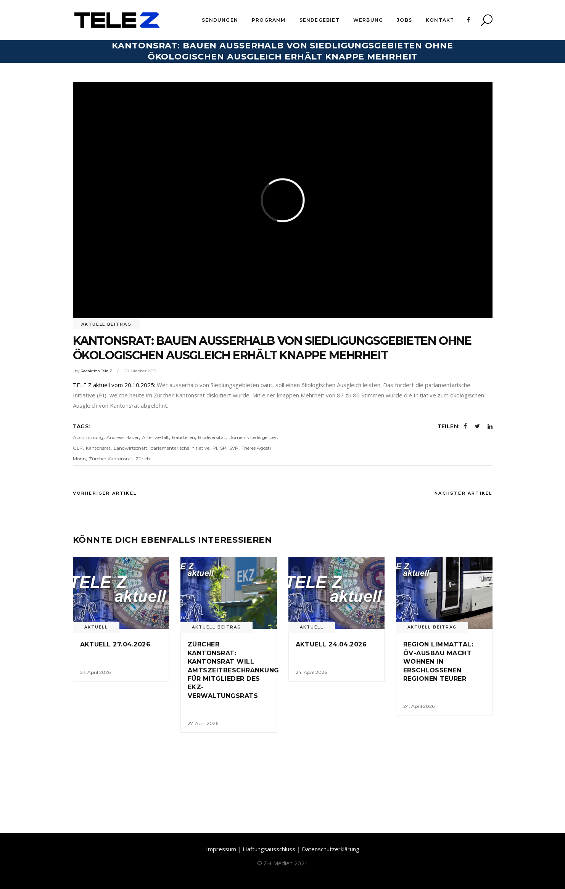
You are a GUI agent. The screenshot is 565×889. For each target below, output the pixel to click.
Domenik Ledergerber (253, 437)
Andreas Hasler (122, 437)
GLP (78, 448)
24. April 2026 (311, 672)
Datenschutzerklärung (330, 849)
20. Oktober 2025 (140, 370)
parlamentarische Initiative (179, 448)
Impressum (221, 849)
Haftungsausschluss (269, 849)
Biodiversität (211, 437)
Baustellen (183, 437)
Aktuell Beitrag (106, 324)
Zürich (142, 458)
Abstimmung (88, 437)
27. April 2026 (95, 672)
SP (223, 448)
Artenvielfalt (155, 437)
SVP (233, 448)
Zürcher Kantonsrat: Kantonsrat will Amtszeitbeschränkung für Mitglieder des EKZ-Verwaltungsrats (233, 670)
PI (214, 448)
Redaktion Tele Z (96, 370)
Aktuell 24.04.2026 (331, 644)
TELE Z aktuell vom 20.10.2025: (114, 385)
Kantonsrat (98, 448)
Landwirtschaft (130, 448)
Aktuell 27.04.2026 (115, 644)
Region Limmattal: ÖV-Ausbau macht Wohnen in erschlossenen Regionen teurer (438, 661)
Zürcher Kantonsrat (110, 458)
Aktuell (96, 627)
